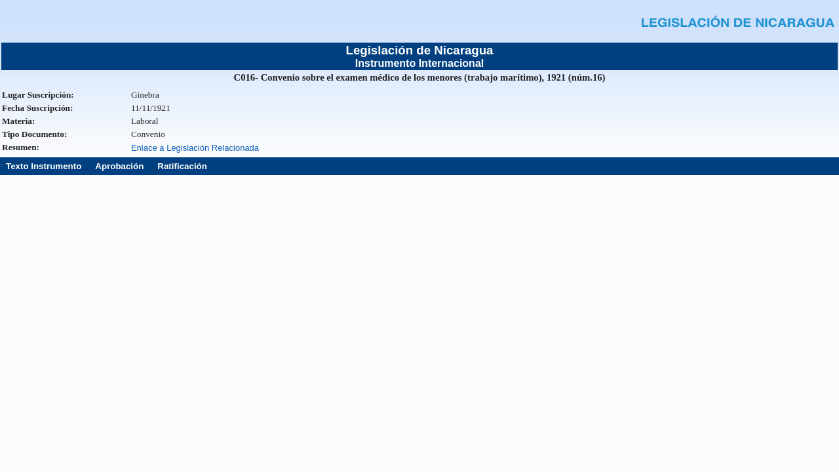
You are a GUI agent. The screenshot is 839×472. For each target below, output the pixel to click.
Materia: (18, 121)
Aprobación (119, 166)
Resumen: (20, 147)
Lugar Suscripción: (38, 95)
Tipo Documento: (34, 134)
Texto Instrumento (43, 166)
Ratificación (182, 166)
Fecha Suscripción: (37, 108)
